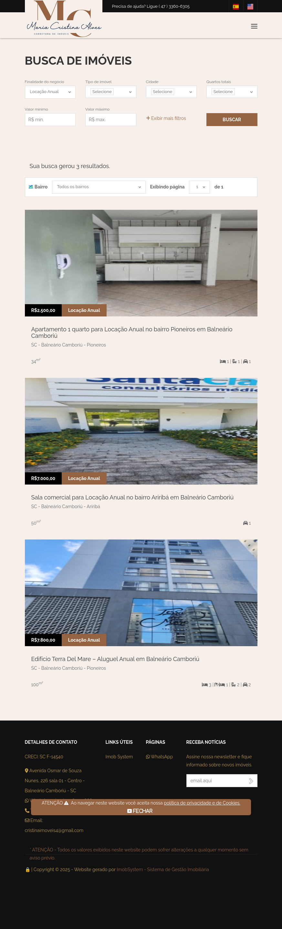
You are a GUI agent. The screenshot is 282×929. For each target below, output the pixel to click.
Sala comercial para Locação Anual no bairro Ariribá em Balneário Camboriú (132, 497)
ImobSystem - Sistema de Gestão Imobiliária (163, 869)
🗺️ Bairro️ (38, 186)
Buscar (232, 119)
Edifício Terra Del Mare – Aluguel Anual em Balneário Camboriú (115, 659)
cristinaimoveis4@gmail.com (54, 830)
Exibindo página (167, 186)
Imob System (119, 756)
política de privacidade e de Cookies (201, 803)
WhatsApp (159, 756)
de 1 (219, 186)
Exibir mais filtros (166, 118)
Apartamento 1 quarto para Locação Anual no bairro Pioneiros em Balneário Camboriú (132, 332)
